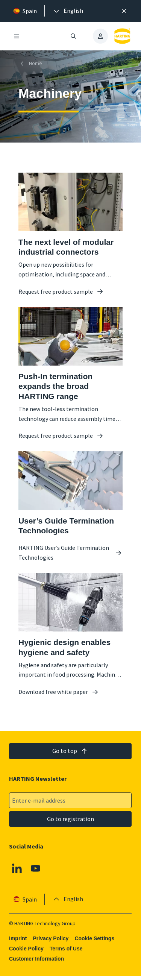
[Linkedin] (17, 868)
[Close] (124, 11)
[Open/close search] (73, 36)
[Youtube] (36, 868)
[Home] (31, 63)
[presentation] (68, 11)
